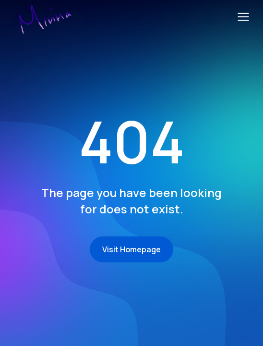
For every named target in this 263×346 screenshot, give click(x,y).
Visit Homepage (131, 249)
